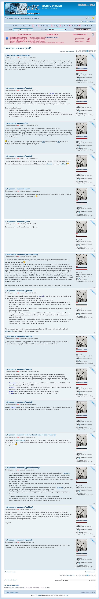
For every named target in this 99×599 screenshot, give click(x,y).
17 (80, 51)
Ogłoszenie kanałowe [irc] (19, 55)
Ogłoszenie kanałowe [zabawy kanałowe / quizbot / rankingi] (31, 435)
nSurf (67, 595)
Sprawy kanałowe (26, 18)
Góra (94, 84)
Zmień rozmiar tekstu (90, 18)
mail (43, 141)
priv (59, 141)
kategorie (66, 473)
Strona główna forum (13, 18)
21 (90, 51)
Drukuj (86, 18)
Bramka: (53, 29)
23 (94, 51)
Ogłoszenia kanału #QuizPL (18, 48)
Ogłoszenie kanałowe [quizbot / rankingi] (23, 468)
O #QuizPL (35, 18)
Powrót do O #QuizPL (11, 580)
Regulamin (92, 21)
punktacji (60, 488)
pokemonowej (20, 440)
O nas (84, 21)
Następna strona (90, 572)
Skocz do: (58, 580)
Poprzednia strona (10, 572)
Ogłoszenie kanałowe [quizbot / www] (22, 254)
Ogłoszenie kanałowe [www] (18, 189)
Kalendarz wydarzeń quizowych (93, 34)
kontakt (49, 164)
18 (82, 51)
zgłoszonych (9, 331)
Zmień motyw (93, 18)
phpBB (39, 595)
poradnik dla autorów (52, 37)
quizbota (63, 164)
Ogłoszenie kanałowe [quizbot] (19, 88)
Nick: (21, 29)
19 (85, 51)
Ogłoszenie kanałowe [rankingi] (20, 507)
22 (92, 51)
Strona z (70, 51)
